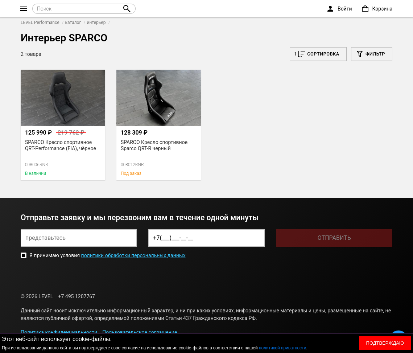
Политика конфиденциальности (59, 332)
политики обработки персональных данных (133, 255)
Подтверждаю (385, 343)
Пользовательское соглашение (139, 332)
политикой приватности (282, 347)
